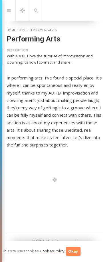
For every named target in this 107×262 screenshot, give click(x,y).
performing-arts (42, 30)
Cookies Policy (52, 251)
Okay (73, 251)
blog (23, 30)
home (11, 30)
